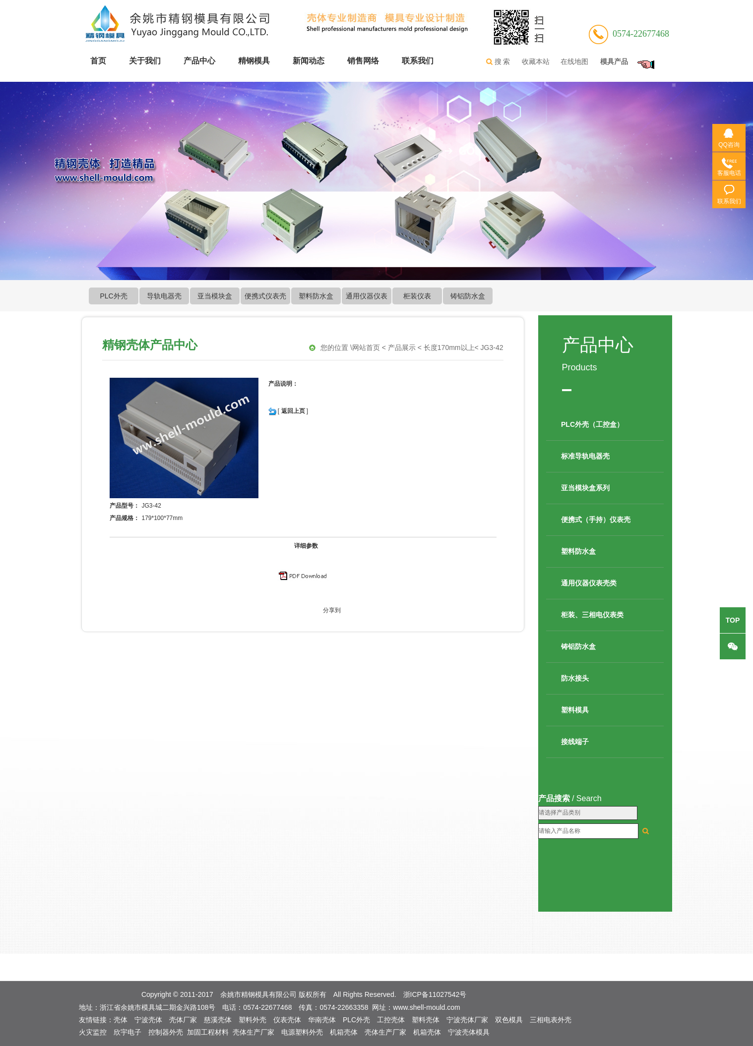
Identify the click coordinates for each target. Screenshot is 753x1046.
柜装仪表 (417, 296)
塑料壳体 (425, 1020)
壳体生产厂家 (253, 1032)
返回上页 (293, 410)
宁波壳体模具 (469, 1032)
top (733, 620)
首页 (98, 61)
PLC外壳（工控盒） (592, 424)
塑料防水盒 (316, 296)
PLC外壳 (113, 296)
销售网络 (363, 61)
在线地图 (574, 61)
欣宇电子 (127, 1032)
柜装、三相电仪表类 (592, 615)
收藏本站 (536, 61)
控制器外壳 (165, 1032)
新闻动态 (308, 61)
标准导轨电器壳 (585, 456)
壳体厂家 (183, 1020)
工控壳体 (391, 1020)
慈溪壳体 (218, 1020)
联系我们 (418, 61)
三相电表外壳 (550, 1020)
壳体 (120, 1020)
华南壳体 (322, 1020)
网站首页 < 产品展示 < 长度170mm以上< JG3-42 (427, 348)
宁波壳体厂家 (467, 1020)
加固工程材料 (208, 1032)
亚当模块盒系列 (585, 488)
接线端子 (575, 742)
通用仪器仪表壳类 (589, 583)
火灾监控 (93, 1032)
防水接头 (575, 678)
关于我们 (145, 61)
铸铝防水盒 (467, 296)
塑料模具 (575, 710)
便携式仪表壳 (265, 296)
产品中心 (199, 61)
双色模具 (509, 1020)
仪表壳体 (287, 1020)
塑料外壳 (252, 1020)
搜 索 (497, 62)
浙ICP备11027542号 (435, 994)
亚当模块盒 (214, 296)
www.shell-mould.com (426, 1007)
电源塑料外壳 (302, 1032)
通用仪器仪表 (366, 296)
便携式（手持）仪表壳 (595, 519)
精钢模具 (254, 61)
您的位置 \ (336, 348)
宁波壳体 (148, 1020)
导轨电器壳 (164, 296)
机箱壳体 (344, 1032)
